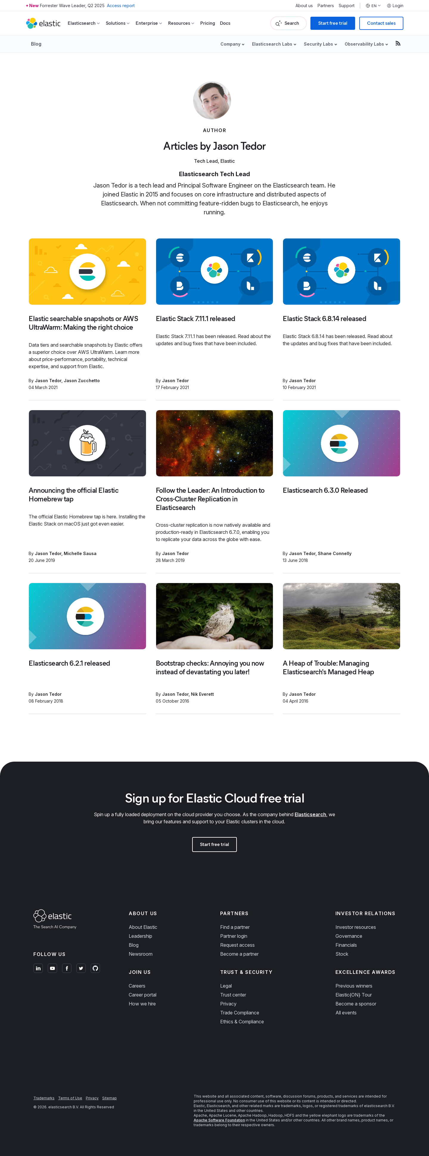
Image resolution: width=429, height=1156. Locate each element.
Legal (226, 986)
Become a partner (239, 954)
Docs (225, 23)
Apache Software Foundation (219, 1120)
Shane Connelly (335, 553)
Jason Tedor (48, 380)
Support (347, 6)
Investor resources (355, 927)
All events (346, 1013)
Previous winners (353, 986)
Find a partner (235, 927)
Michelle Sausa (80, 553)
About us (304, 6)
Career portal (142, 995)
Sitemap (109, 1098)
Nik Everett (202, 694)
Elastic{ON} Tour (353, 995)
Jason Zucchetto (82, 380)
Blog (36, 44)
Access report (121, 5)
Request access (237, 945)
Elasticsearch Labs (272, 44)
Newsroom (141, 954)
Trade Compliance (239, 1013)
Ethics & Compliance (242, 1022)
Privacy (228, 1004)
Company (230, 44)
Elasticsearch (310, 814)
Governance (348, 936)
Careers (137, 986)
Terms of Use (70, 1098)
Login (395, 5)
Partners (326, 6)
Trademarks (44, 1098)
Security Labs (318, 44)
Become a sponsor (355, 1004)
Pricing (207, 23)
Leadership (140, 936)
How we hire (142, 1004)
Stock (341, 954)
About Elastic (143, 927)
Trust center (233, 995)
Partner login (233, 936)
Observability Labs (364, 44)
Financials (346, 945)
